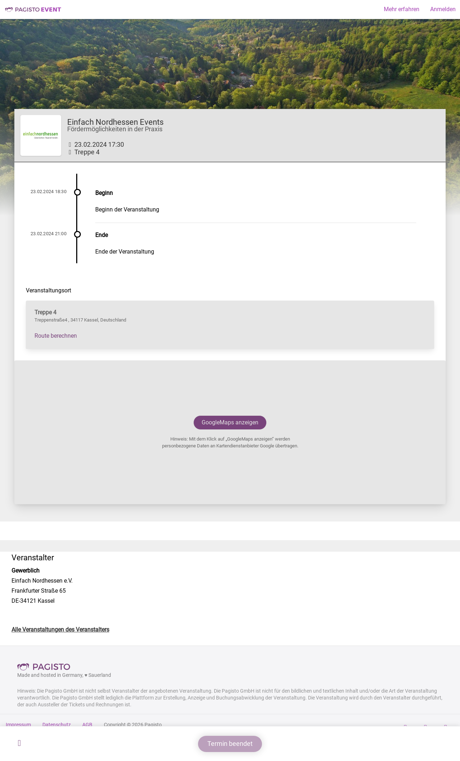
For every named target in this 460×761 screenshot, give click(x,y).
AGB (87, 725)
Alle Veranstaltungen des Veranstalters (60, 629)
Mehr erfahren (401, 9)
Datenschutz (56, 725)
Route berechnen (55, 335)
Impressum (18, 725)
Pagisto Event (33, 9)
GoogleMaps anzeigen (230, 422)
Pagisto (46, 666)
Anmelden (443, 9)
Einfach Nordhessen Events (115, 122)
